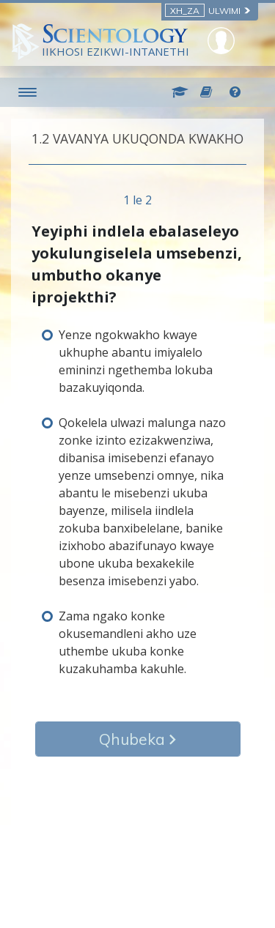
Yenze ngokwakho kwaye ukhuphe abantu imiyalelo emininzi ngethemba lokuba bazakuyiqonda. (136, 361)
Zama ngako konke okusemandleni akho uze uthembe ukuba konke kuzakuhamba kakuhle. (128, 642)
